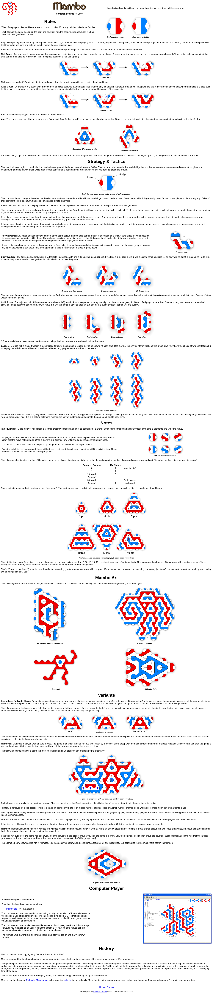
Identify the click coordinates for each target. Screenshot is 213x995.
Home (102, 987)
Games (110, 987)
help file (67, 980)
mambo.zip (11, 909)
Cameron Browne (100, 992)
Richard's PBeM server (37, 980)
